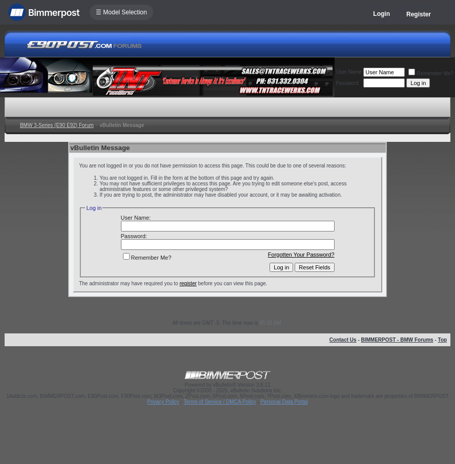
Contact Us (343, 340)
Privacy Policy (163, 402)
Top (442, 340)
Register (418, 14)
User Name (349, 72)
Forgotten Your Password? (301, 254)
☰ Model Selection (121, 12)
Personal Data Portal (283, 402)
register (187, 283)
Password (347, 83)
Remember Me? (430, 73)
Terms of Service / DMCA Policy (219, 402)
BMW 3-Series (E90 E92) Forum (57, 125)
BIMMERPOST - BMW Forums (397, 340)
